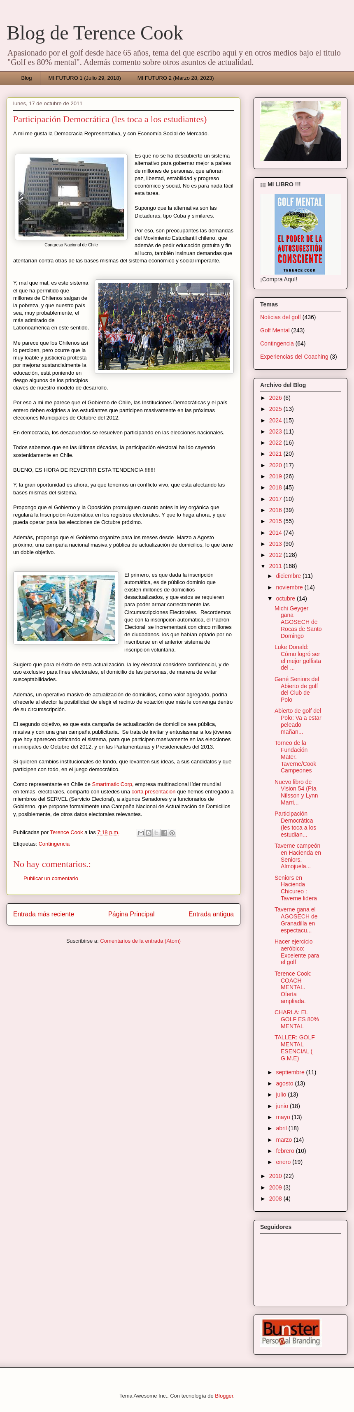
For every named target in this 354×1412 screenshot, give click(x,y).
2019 (276, 476)
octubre (286, 598)
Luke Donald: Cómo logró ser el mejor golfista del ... (298, 657)
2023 (276, 431)
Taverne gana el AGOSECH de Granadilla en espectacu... (296, 919)
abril (282, 1128)
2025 (276, 409)
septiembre (291, 1072)
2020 (276, 465)
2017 (276, 499)
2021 (276, 453)
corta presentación (154, 791)
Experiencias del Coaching (294, 356)
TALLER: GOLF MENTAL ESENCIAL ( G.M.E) (295, 1047)
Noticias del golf (280, 317)
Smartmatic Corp (112, 784)
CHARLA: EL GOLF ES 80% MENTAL (297, 1019)
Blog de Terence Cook (95, 33)
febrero (286, 1151)
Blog (26, 78)
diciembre (289, 576)
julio (282, 1094)
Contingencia (54, 844)
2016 (276, 510)
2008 (276, 1198)
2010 (276, 1176)
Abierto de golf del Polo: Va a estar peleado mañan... (298, 721)
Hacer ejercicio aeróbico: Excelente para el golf (297, 951)
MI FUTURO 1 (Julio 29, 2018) (85, 78)
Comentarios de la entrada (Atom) (140, 941)
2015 (276, 521)
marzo (284, 1139)
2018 (276, 487)
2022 (276, 442)
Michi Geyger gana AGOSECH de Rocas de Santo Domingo (298, 622)
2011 (276, 566)
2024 (276, 420)
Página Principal (131, 914)
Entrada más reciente (43, 914)
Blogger (224, 1396)
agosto (285, 1083)
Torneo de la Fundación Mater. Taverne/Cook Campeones (295, 757)
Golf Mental (275, 330)
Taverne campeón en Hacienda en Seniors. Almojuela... (298, 855)
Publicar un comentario (50, 878)
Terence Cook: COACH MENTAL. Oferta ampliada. (293, 987)
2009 (276, 1187)
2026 (276, 397)
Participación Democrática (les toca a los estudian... (295, 823)
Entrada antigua (211, 914)
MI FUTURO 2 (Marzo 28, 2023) (175, 78)
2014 (276, 532)
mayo (283, 1117)
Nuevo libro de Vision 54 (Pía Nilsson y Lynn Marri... (296, 792)
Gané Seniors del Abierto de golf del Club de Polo (297, 689)
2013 (276, 543)
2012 (276, 555)
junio (282, 1106)
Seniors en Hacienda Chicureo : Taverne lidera (296, 888)
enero (284, 1162)
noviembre (290, 587)
